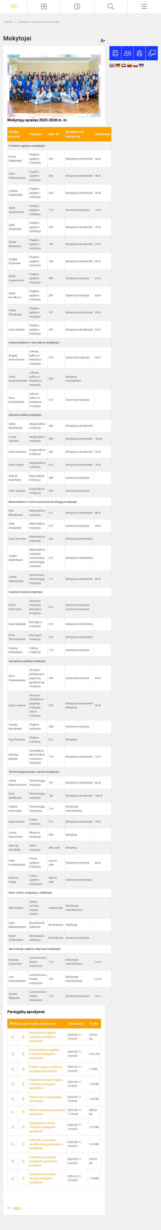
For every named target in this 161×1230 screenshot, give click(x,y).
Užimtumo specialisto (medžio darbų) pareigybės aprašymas (46, 1144)
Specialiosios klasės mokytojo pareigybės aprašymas (42, 1127)
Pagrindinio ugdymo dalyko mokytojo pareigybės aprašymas (46, 1084)
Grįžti (17, 1208)
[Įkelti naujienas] (43, 6)
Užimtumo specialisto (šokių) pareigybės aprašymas (43, 1178)
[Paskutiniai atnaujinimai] (77, 6)
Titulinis (8, 21)
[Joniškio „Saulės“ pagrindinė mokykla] (13, 6)
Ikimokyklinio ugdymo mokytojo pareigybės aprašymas (43, 1036)
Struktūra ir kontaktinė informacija (38, 21)
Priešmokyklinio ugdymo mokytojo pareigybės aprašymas (44, 1054)
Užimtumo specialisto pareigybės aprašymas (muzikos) (43, 1161)
